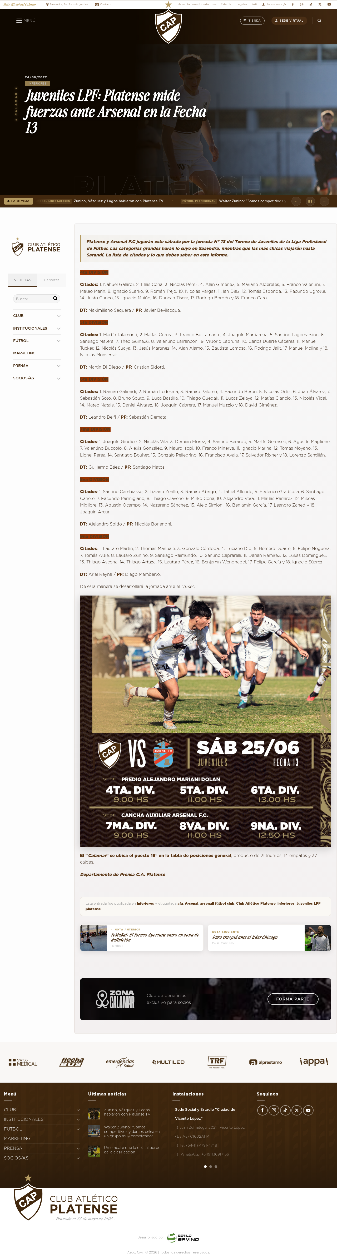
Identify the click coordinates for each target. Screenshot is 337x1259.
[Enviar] (55, 298)
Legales (242, 4)
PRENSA (20, 366)
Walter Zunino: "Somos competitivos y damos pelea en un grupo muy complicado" (132, 1131)
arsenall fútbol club (217, 903)
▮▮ (310, 201)
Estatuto (226, 4)
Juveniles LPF (308, 903)
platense (93, 909)
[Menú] (26, 20)
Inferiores (37, 83)
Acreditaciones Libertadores (197, 4)
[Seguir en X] (320, 4)
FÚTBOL (21, 341)
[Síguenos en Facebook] (292, 4)
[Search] (319, 20)
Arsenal (191, 903)
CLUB (18, 316)
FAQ (254, 4)
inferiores (286, 903)
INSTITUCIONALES (30, 328)
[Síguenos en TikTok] (310, 4)
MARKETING (24, 353)
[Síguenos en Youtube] (329, 4)
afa (180, 903)
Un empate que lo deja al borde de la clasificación (132, 1150)
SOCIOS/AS (23, 378)
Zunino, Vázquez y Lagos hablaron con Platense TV (98, 201)
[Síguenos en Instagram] (301, 4)
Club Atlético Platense (256, 903)
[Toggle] (58, 316)
